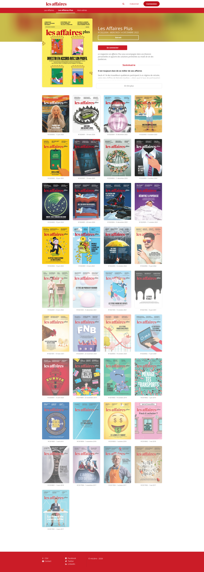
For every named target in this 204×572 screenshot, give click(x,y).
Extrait (118, 37)
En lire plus (129, 86)
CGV (45, 558)
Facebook (70, 558)
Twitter (69, 561)
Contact (46, 561)
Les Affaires (49, 10)
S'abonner (134, 3)
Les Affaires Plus (65, 10)
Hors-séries (82, 10)
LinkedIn (70, 564)
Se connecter (112, 47)
